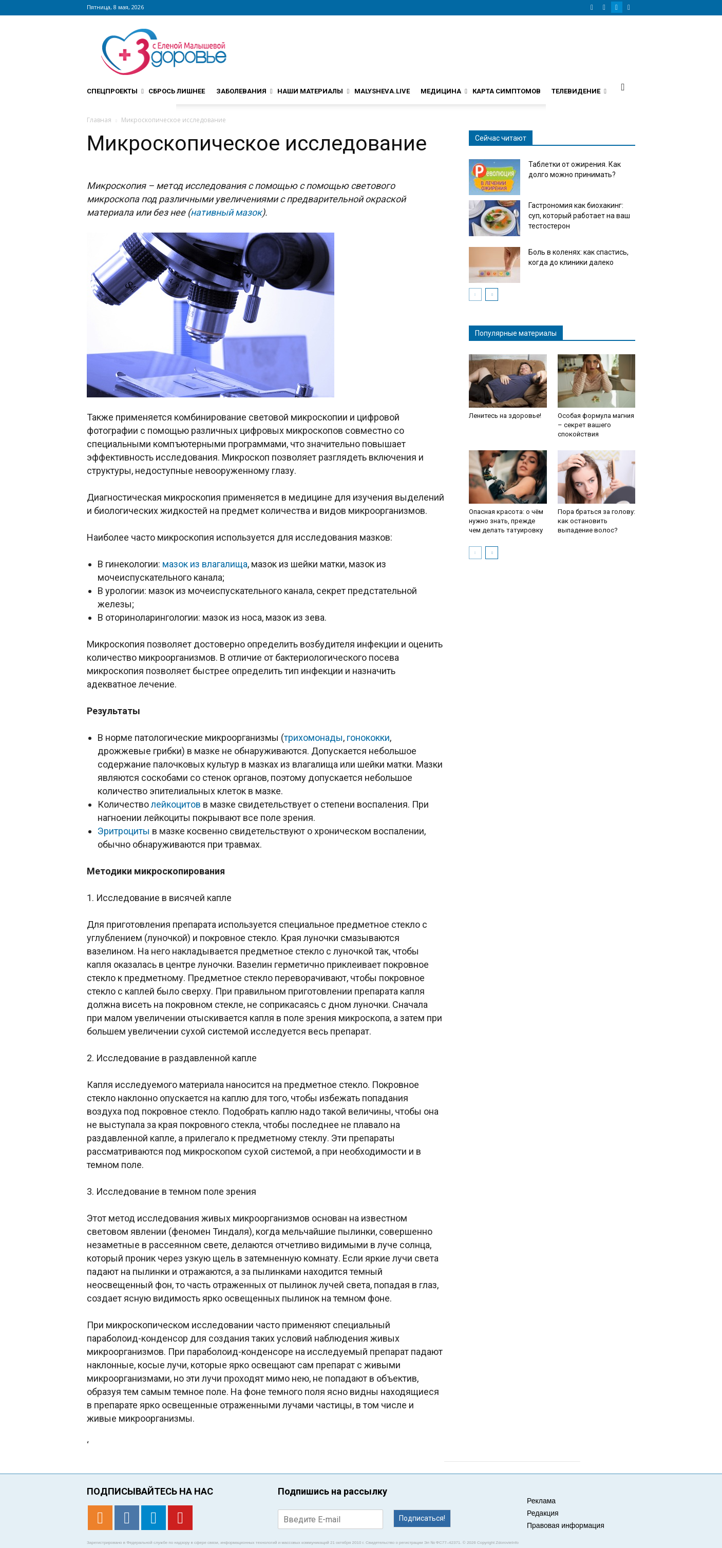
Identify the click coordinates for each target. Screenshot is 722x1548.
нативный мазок (226, 212)
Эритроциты (124, 831)
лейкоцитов (176, 804)
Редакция (543, 1513)
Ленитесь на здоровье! (505, 415)
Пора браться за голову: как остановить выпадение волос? (596, 521)
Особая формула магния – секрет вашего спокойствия (596, 425)
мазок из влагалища (205, 564)
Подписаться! (422, 1518)
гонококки (368, 737)
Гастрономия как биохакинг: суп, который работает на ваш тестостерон (579, 215)
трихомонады (313, 737)
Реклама (541, 1501)
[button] (623, 86)
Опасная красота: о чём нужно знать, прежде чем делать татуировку (506, 521)
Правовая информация (565, 1525)
